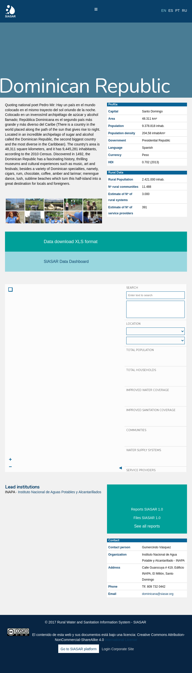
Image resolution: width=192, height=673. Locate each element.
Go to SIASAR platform (78, 649)
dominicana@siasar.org (158, 594)
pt (177, 11)
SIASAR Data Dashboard (66, 261)
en (163, 11)
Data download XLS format (71, 241)
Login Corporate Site (118, 649)
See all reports (147, 526)
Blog (118, 662)
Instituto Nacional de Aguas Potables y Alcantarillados (59, 492)
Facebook (76, 662)
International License (121, 640)
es (170, 11)
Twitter (86, 662)
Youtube (108, 662)
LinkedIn (97, 662)
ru (184, 11)
